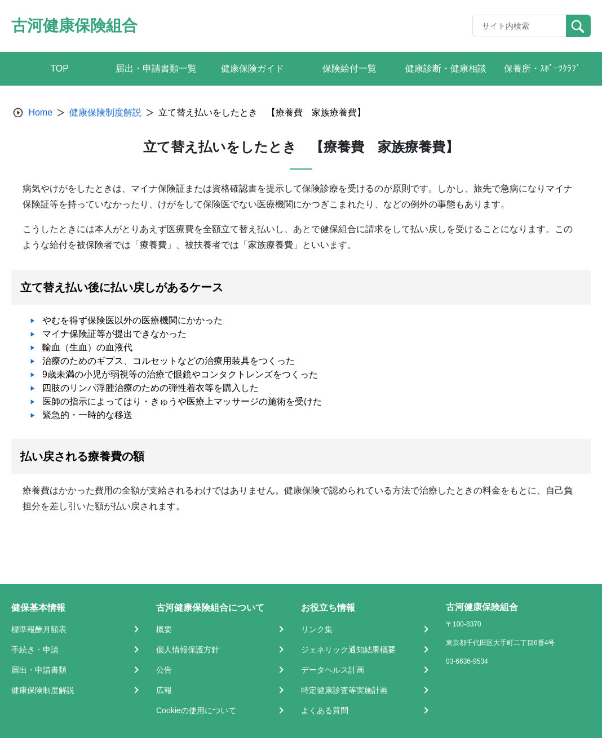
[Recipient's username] (519, 26)
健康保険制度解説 (105, 112)
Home (40, 112)
